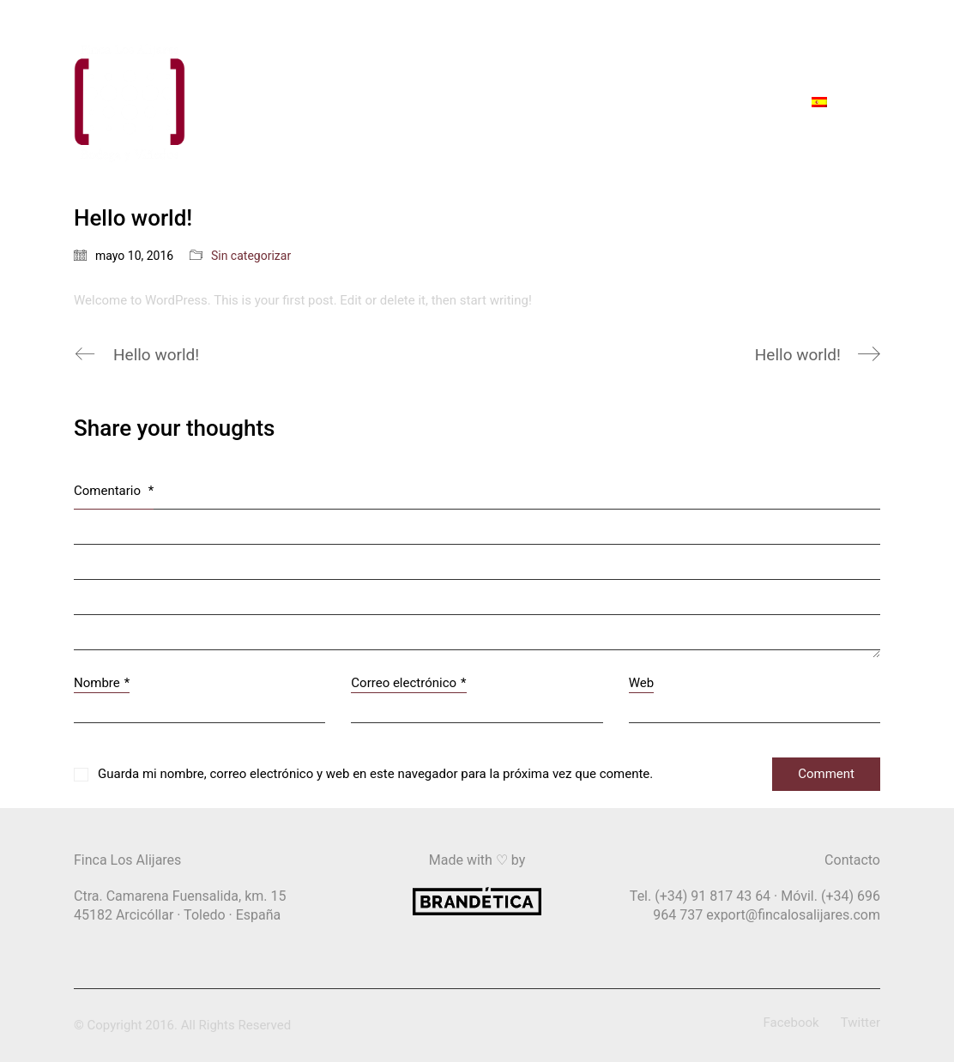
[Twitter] (860, 1023)
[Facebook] (791, 1023)
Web (641, 683)
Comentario (114, 490)
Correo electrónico (408, 683)
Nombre (102, 683)
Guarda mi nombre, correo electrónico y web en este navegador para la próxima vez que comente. (375, 773)
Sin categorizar (251, 255)
